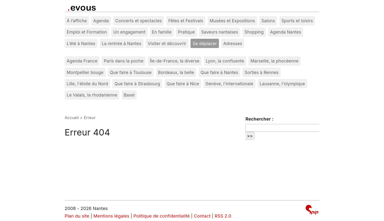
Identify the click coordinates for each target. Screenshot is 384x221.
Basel (129, 95)
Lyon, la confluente (225, 60)
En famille (161, 32)
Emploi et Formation (87, 32)
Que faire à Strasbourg (137, 83)
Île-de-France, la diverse (174, 60)
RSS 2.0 (223, 216)
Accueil (72, 117)
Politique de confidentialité (161, 216)
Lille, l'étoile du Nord (87, 83)
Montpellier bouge (85, 72)
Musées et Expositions (232, 20)
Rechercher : (259, 119)
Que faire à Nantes (219, 72)
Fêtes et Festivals (185, 20)
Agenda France (82, 60)
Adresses (232, 43)
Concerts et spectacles (138, 20)
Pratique (186, 32)
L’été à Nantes (81, 43)
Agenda (101, 20)
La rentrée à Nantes (121, 43)
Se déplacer (205, 43)
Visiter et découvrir (167, 43)
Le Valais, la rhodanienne (92, 95)
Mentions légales (111, 216)
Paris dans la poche (124, 60)
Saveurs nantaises (219, 32)
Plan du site (77, 216)
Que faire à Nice (183, 83)
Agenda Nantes (285, 32)
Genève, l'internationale (229, 83)
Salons (268, 20)
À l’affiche (77, 20)
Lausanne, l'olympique (282, 83)
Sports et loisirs (297, 20)
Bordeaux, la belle (176, 72)
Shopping (254, 32)
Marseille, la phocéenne (275, 60)
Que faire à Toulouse (131, 72)
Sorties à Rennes (262, 72)
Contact (202, 216)
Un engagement (129, 32)
